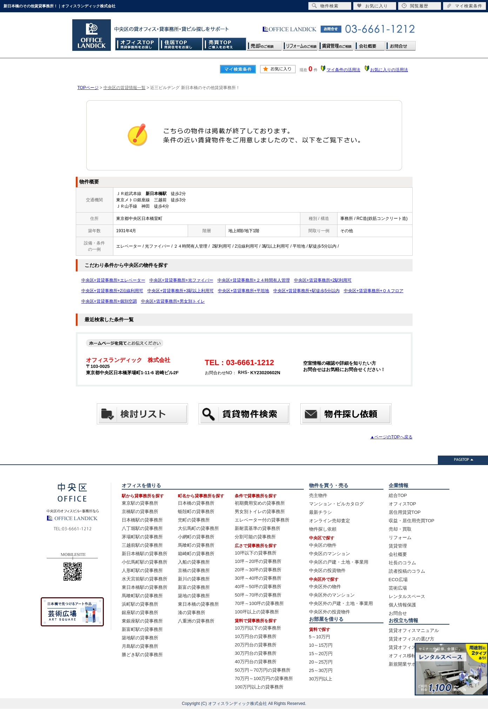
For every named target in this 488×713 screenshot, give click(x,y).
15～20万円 (321, 653)
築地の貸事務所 (194, 595)
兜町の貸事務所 (194, 520)
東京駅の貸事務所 (140, 503)
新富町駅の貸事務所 (142, 629)
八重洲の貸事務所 (196, 621)
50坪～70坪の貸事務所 (258, 595)
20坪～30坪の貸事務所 (258, 569)
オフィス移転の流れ (409, 655)
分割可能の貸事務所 (255, 536)
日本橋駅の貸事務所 (142, 520)
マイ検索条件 (464, 5)
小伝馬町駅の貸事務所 (144, 562)
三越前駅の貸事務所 (142, 545)
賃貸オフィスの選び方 (411, 638)
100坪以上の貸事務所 (257, 611)
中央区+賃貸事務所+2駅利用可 (323, 280)
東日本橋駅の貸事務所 (144, 587)
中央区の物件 (322, 545)
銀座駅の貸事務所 (140, 612)
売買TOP (225, 44)
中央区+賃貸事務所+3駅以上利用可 (180, 290)
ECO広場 (398, 579)
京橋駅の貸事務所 (140, 511)
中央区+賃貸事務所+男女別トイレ (173, 301)
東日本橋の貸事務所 (198, 604)
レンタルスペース (407, 596)
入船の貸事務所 (194, 562)
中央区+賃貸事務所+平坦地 (243, 290)
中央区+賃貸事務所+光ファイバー (181, 280)
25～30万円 (321, 670)
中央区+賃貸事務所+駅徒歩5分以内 (306, 290)
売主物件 (318, 495)
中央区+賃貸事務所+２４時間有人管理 (254, 280)
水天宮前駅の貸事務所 (144, 578)
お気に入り (372, 5)
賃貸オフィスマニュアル (414, 630)
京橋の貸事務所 (194, 570)
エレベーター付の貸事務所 (262, 520)
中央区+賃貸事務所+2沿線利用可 (112, 290)
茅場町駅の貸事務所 (142, 536)
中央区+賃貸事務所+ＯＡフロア (373, 290)
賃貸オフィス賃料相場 (411, 647)
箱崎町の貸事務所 (196, 553)
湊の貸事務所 (191, 612)
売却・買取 (400, 529)
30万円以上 (320, 678)
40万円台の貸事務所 (255, 661)
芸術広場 (398, 588)
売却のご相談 (264, 44)
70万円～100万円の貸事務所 (264, 678)
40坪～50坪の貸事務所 (258, 586)
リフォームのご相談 (300, 44)
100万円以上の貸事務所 (259, 687)
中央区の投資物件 (327, 570)
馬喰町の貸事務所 (196, 545)
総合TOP (398, 495)
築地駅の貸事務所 (140, 637)
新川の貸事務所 (194, 578)
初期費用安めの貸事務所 (260, 503)
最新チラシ (320, 512)
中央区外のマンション (332, 595)
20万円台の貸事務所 (255, 644)
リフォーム (400, 537)
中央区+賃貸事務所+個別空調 (109, 301)
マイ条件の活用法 (343, 69)
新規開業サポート (407, 664)
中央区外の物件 (325, 586)
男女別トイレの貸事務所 (260, 511)
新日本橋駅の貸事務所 (144, 553)
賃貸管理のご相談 (336, 44)
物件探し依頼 (322, 529)
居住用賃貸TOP (405, 512)
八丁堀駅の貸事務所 (142, 528)
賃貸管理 (398, 546)
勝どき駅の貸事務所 (142, 654)
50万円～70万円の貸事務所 (262, 670)
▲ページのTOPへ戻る (391, 437)
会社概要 (369, 44)
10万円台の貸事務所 (255, 636)
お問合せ (400, 44)
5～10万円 (319, 636)
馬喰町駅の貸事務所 (142, 595)
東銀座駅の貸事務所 (142, 621)
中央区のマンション (329, 553)
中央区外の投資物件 (329, 611)
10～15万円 (321, 645)
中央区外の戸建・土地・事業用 (341, 603)
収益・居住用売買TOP (412, 520)
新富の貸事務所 (194, 587)
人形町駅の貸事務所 (142, 570)
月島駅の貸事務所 (140, 646)
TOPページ (88, 87)
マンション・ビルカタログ (336, 503)
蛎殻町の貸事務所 (196, 511)
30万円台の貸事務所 (255, 653)
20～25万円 (321, 662)
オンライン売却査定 (329, 520)
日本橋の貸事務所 (196, 503)
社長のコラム (402, 562)
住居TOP (181, 44)
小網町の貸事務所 (196, 536)
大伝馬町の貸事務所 (198, 528)
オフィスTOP (137, 44)
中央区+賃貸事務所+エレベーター (113, 280)
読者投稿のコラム (407, 571)
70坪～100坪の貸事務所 (259, 603)
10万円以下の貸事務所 (258, 628)
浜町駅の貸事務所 (140, 604)
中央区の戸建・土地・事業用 (338, 562)
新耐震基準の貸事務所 (257, 528)
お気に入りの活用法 (389, 69)
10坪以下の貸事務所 (255, 553)
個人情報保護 (402, 604)
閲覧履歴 (415, 5)
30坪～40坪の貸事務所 (258, 578)
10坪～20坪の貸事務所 (258, 561)
